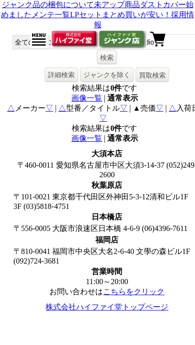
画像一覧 (86, 98)
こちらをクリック (133, 292)
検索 (107, 57)
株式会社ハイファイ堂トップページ (107, 307)
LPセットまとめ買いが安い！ (120, 15)
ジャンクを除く (106, 75)
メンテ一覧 (51, 15)
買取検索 (152, 75)
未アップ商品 (117, 4)
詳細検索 (61, 75)
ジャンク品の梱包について (48, 4)
